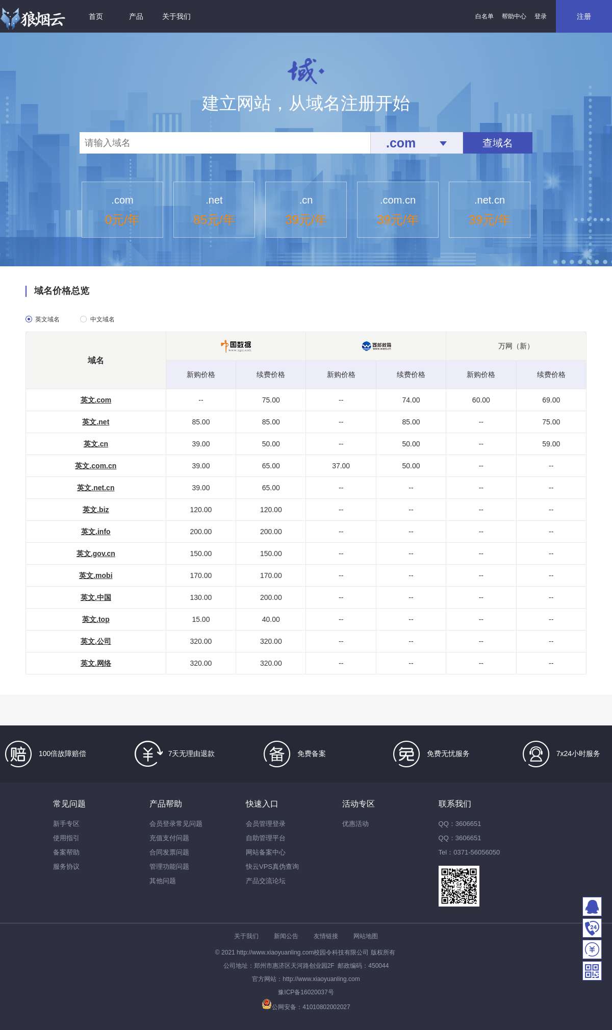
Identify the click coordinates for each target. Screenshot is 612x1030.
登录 (540, 16)
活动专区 (358, 803)
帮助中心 (514, 16)
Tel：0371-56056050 (469, 852)
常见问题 (69, 803)
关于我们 (176, 16)
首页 (96, 16)
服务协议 (66, 866)
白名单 (484, 16)
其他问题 (162, 881)
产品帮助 (165, 803)
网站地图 (365, 936)
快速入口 (262, 803)
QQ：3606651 (460, 823)
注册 (584, 16)
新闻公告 (286, 936)
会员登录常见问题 (175, 823)
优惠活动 (355, 823)
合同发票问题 (169, 852)
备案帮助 (66, 852)
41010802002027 (326, 1007)
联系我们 (455, 803)
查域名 (497, 142)
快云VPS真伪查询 (272, 866)
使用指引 (66, 838)
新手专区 (66, 823)
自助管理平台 (266, 838)
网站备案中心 (266, 852)
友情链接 (326, 936)
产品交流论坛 (266, 881)
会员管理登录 (266, 823)
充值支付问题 (169, 838)
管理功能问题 (169, 866)
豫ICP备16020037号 (306, 992)
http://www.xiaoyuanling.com (275, 952)
